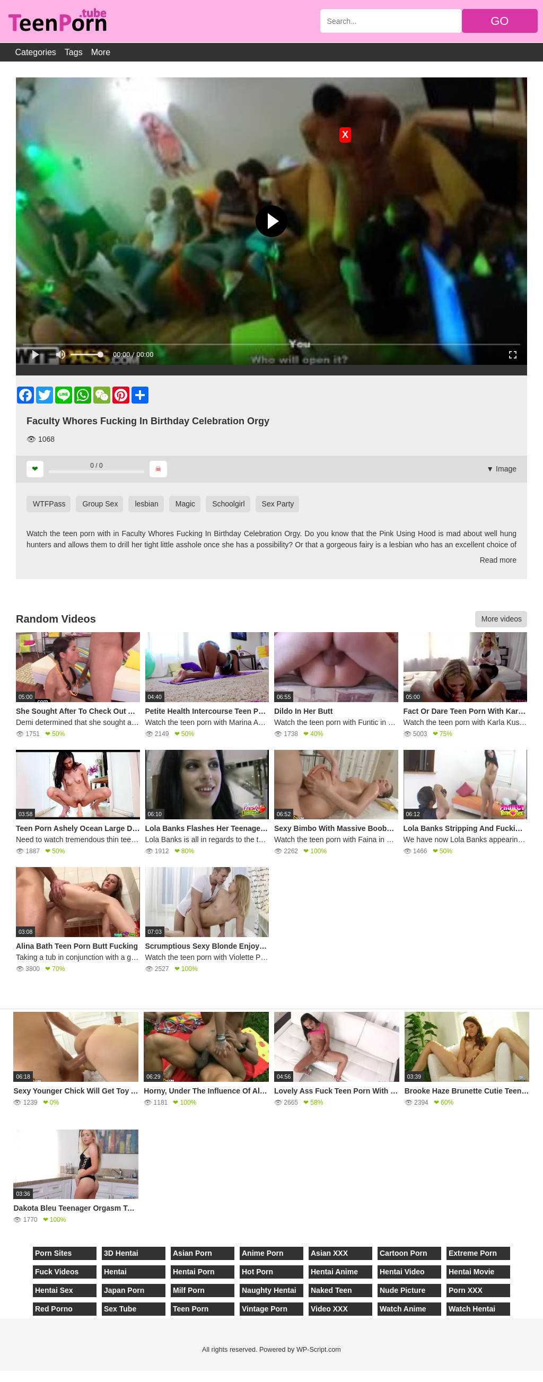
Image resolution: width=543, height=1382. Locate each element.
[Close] (0, 1376)
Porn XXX (466, 1290)
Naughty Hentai (269, 1290)
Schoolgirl (228, 504)
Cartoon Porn (403, 1253)
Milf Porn (189, 1290)
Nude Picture (402, 1290)
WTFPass (49, 504)
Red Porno (54, 1309)
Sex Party (278, 504)
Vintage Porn (264, 1309)
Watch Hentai (472, 1309)
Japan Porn (124, 1290)
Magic (185, 504)
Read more (498, 560)
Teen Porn (190, 1309)
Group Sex (100, 504)
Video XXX (329, 1309)
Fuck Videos (56, 1271)
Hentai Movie (471, 1271)
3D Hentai (121, 1253)
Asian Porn (192, 1253)
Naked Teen (331, 1290)
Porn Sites (53, 1253)
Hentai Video (402, 1271)
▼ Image (501, 469)
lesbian (146, 504)
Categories (35, 52)
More (100, 52)
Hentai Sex (54, 1290)
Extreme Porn (473, 1253)
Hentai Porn (194, 1271)
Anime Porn (263, 1253)
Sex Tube (120, 1309)
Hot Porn (257, 1271)
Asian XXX (329, 1253)
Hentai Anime (334, 1271)
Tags (74, 52)
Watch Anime (403, 1309)
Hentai (115, 1271)
